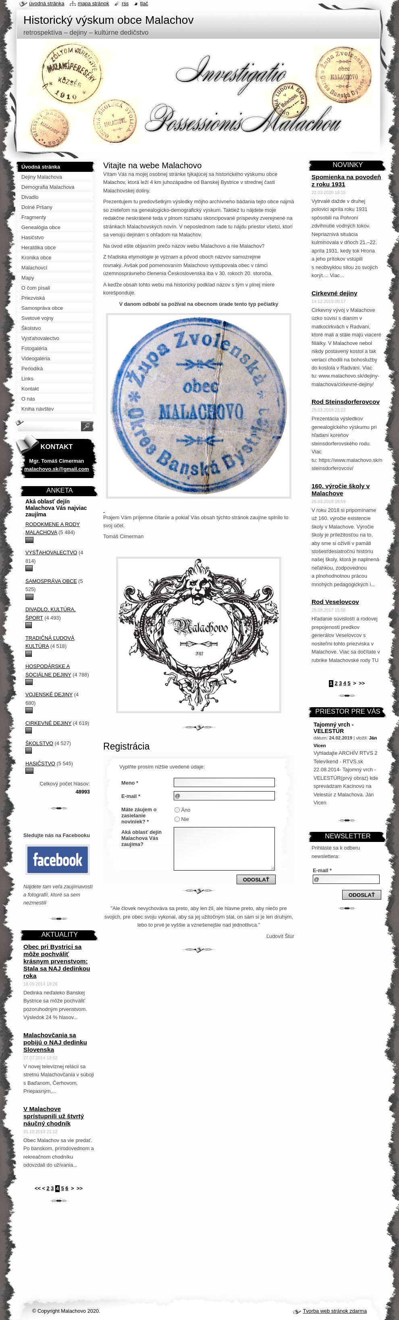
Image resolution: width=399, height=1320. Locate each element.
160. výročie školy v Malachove (341, 489)
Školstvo (39, 743)
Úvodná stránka (46, 3)
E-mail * (130, 796)
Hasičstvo (40, 763)
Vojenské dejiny (49, 694)
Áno (186, 810)
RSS (125, 3)
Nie (185, 819)
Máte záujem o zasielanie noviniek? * (138, 815)
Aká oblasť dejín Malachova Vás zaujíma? (141, 838)
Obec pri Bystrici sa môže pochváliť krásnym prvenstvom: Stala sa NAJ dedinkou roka (56, 961)
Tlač (144, 3)
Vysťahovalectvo (51, 552)
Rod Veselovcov (335, 601)
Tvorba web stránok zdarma (335, 1311)
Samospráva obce (51, 581)
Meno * (129, 783)
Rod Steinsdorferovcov (346, 401)
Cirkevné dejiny (48, 723)
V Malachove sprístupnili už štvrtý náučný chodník (53, 1116)
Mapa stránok (93, 3)
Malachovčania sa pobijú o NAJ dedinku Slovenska (55, 1042)
